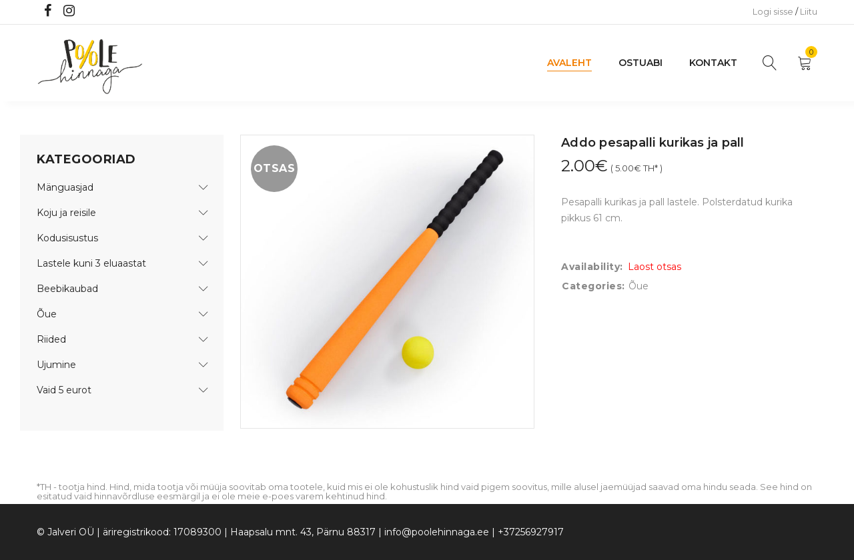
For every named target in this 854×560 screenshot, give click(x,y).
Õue (47, 314)
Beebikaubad (67, 289)
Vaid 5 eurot (64, 390)
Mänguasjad (65, 187)
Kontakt (713, 63)
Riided (51, 339)
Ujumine (56, 365)
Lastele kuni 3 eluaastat (91, 263)
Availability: (592, 267)
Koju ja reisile (66, 213)
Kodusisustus (67, 238)
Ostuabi (640, 63)
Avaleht (569, 63)
